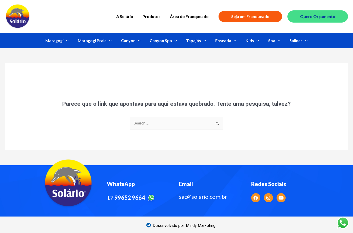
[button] (201, 226)
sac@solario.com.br (203, 196)
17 (131, 197)
